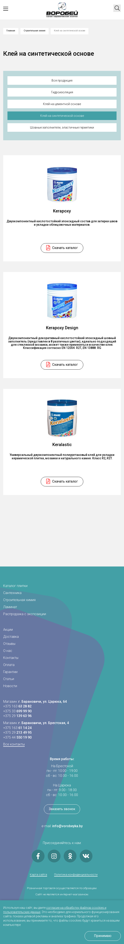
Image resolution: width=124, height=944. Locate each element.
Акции (8, 630)
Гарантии (10, 672)
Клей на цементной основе (62, 104)
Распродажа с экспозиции (24, 614)
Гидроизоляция (62, 92)
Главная (10, 30)
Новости (10, 686)
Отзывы (9, 644)
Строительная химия (34, 30)
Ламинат (10, 607)
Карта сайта (38, 874)
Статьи (8, 679)
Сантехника (12, 593)
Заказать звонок (62, 809)
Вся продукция (62, 80)
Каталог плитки (15, 586)
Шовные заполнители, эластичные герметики (62, 127)
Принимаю (102, 936)
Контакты (10, 658)
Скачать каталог (65, 251)
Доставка (11, 637)
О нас (7, 651)
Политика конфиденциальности (76, 874)
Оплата (8, 665)
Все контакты (14, 744)
